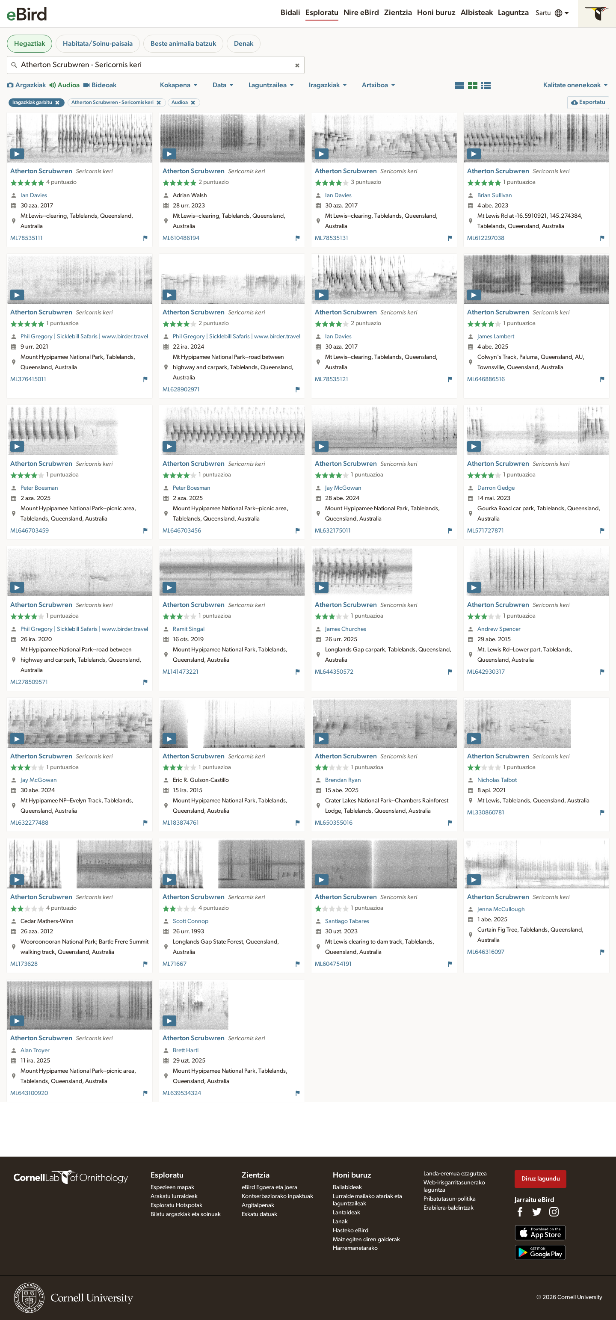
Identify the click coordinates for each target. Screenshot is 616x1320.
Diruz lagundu (540, 1178)
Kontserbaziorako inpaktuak (277, 1196)
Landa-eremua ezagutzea (455, 1174)
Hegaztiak (29, 43)
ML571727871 (485, 531)
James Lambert (495, 337)
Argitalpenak (258, 1205)
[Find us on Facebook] (520, 1212)
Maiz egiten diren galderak (366, 1240)
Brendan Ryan (343, 780)
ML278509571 (29, 682)
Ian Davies (34, 195)
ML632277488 (29, 823)
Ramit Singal (188, 629)
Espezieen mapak (172, 1187)
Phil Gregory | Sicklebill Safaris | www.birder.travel (84, 337)
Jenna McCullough (501, 909)
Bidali (290, 13)
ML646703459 (29, 531)
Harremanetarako (355, 1248)
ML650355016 (333, 823)
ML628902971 (181, 390)
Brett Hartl (185, 1051)
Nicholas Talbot (497, 780)
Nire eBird (361, 13)
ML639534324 (182, 1093)
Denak (243, 43)
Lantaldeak (346, 1213)
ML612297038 (485, 238)
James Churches (345, 629)
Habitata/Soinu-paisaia (98, 43)
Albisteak (477, 13)
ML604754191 (333, 964)
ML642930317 (486, 672)
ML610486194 (181, 238)
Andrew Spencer (499, 629)
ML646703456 (182, 531)
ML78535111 (26, 238)
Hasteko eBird (350, 1231)
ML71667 (175, 964)
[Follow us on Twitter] (537, 1212)
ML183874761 (181, 823)
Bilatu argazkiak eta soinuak (186, 1214)
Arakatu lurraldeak (174, 1196)
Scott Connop (190, 921)
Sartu (543, 12)
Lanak (340, 1222)
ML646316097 (485, 952)
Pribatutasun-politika (450, 1199)
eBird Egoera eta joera (269, 1187)
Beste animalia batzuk (183, 43)
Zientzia (398, 13)
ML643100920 (29, 1093)
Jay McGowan (343, 488)
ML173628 (24, 964)
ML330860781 (485, 813)
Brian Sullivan (494, 195)
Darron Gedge (496, 488)
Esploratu (321, 13)
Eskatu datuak (259, 1214)
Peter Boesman (39, 488)
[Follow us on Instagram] (554, 1212)
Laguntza (513, 13)
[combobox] (155, 65)
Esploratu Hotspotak (176, 1205)
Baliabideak (347, 1187)
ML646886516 (486, 379)
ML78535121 (331, 379)
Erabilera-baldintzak (449, 1208)
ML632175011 (333, 531)
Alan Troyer (35, 1051)
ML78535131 (331, 238)
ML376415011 (28, 379)
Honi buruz (436, 13)
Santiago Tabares (347, 921)
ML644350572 (334, 672)
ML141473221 (180, 672)
